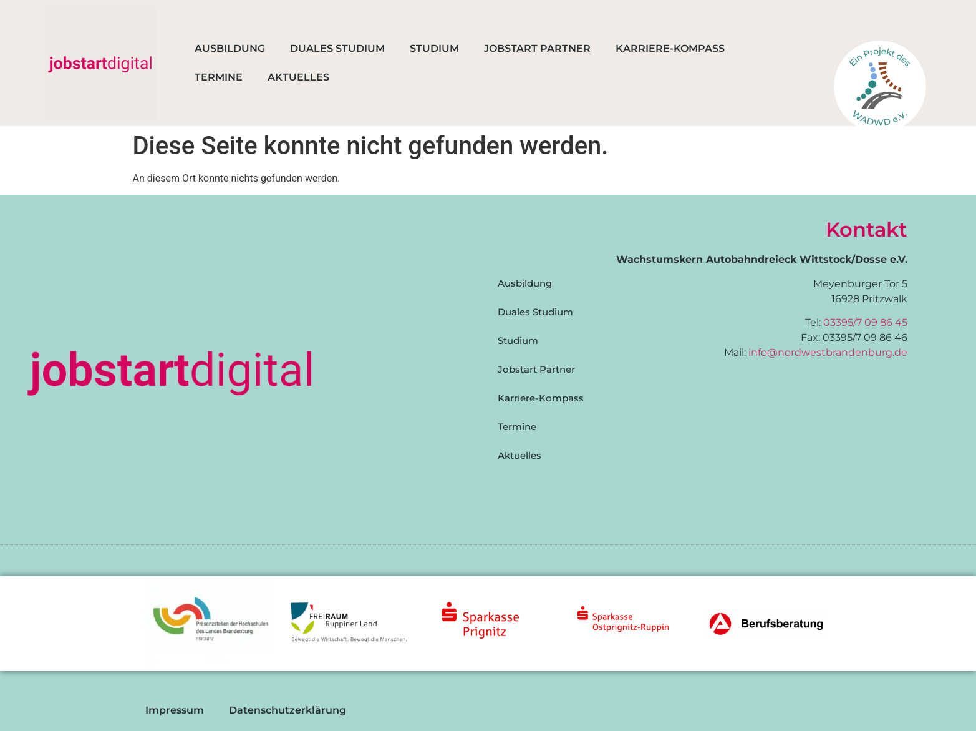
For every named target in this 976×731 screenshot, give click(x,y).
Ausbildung (230, 48)
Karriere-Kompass (670, 48)
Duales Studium (337, 48)
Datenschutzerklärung (287, 710)
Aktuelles (298, 77)
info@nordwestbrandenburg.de (827, 352)
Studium (434, 48)
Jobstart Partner (537, 48)
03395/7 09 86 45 (865, 322)
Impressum (174, 710)
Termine (219, 77)
